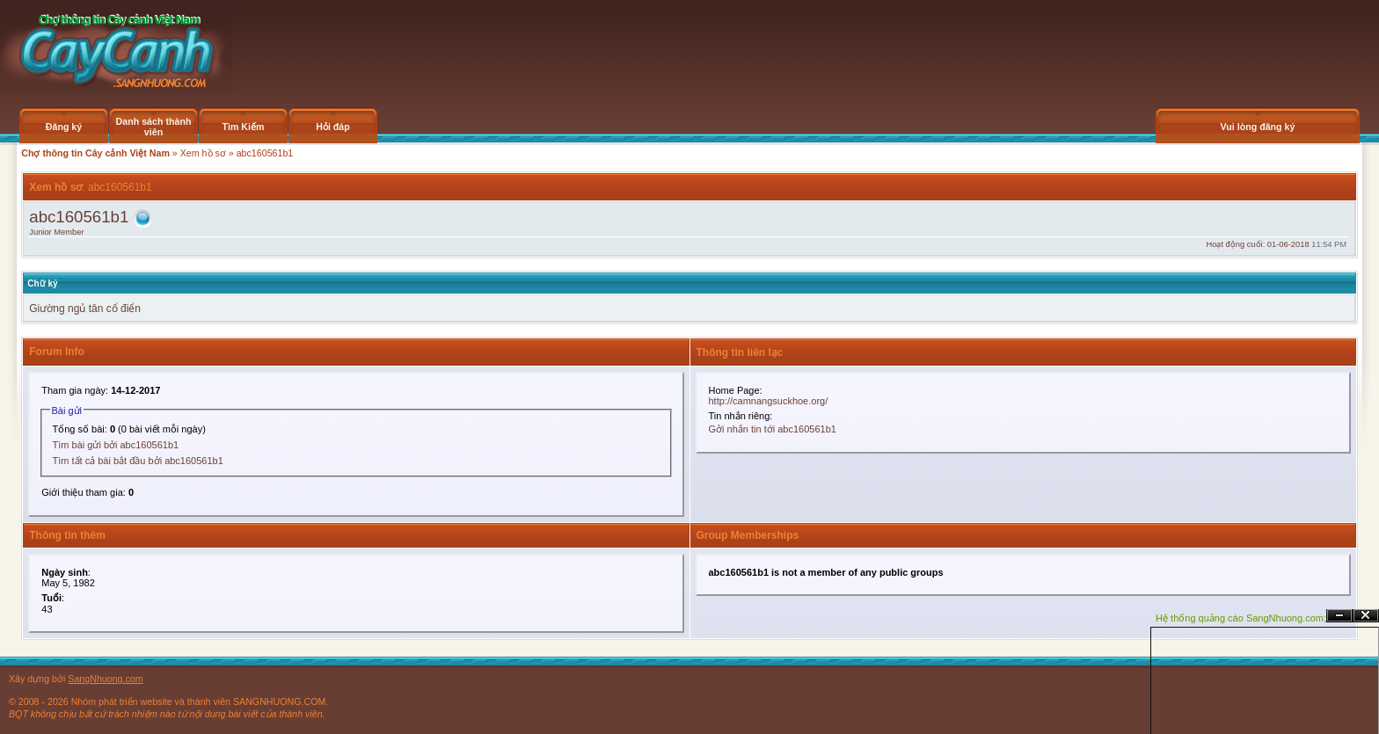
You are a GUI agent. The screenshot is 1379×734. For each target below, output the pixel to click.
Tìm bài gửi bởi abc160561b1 (116, 445)
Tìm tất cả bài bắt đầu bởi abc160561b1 (138, 460)
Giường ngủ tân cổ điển (85, 308)
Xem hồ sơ (203, 153)
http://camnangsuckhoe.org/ (768, 401)
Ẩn (1339, 615)
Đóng (1366, 615)
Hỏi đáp (333, 126)
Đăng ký (64, 126)
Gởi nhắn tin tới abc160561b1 (772, 429)
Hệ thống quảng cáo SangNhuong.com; (1241, 618)
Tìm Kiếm (243, 126)
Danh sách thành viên (154, 126)
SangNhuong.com (105, 678)
